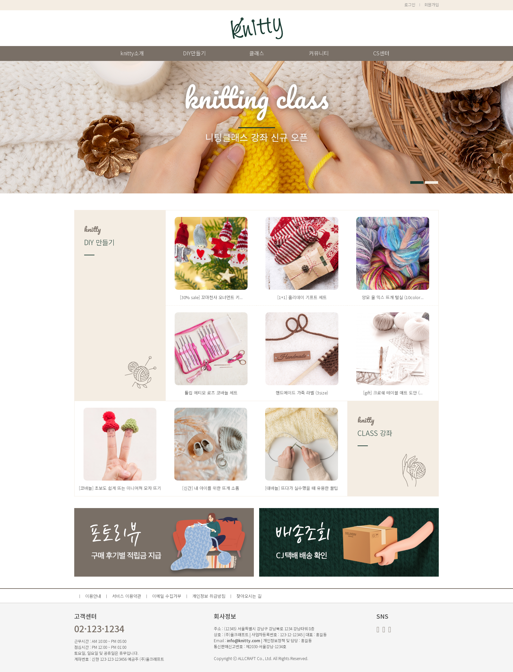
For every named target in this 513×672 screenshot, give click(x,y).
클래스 (256, 53)
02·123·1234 (99, 629)
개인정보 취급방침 (208, 596)
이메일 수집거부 (166, 596)
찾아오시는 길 (248, 596)
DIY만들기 (194, 53)
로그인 (409, 4)
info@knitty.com (243, 640)
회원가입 (431, 4)
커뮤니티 (319, 53)
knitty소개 (132, 53)
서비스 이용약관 (126, 596)
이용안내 (93, 596)
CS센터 (381, 53)
